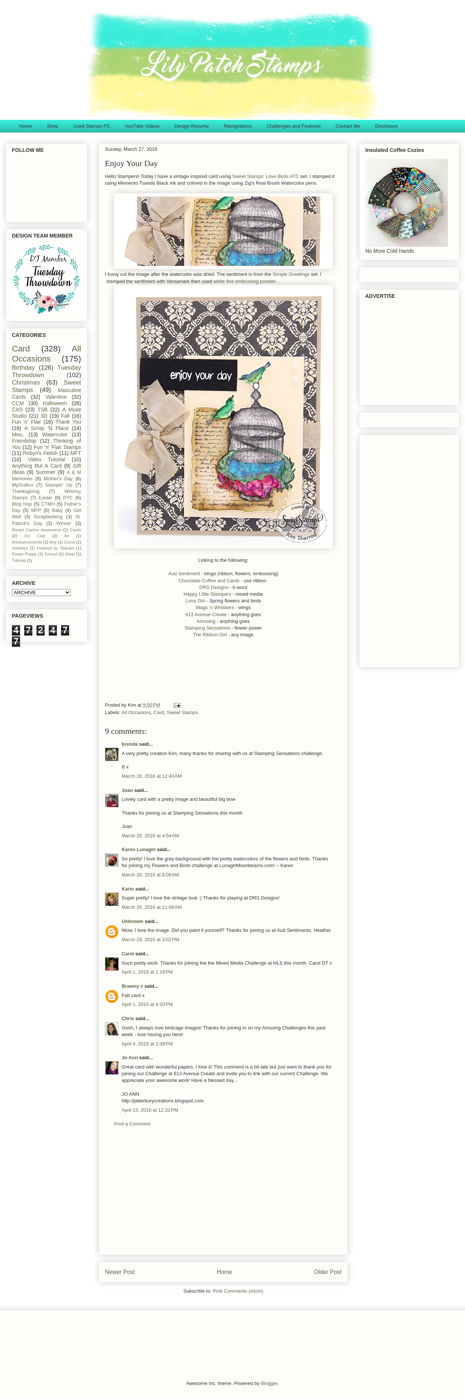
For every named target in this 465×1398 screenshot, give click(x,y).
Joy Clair (35, 536)
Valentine (56, 397)
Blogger (269, 1383)
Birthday (23, 367)
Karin (128, 889)
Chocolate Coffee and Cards (209, 580)
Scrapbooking (48, 516)
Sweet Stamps (182, 712)
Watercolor (54, 434)
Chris (128, 1018)
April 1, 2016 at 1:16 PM (147, 972)
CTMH (48, 504)
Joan (127, 790)
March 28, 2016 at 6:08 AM (150, 875)
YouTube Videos (142, 126)
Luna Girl (195, 601)
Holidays (20, 548)
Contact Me (348, 126)
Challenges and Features (294, 126)
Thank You (68, 422)
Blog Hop (22, 504)
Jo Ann (130, 1057)
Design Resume (191, 126)
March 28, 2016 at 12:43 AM (152, 776)
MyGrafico (22, 485)
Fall (65, 416)
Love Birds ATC (282, 176)
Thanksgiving (25, 491)
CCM (18, 403)
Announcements (27, 542)
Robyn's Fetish (40, 453)
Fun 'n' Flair (26, 422)
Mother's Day (58, 478)
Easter (45, 497)
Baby (57, 510)
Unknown (133, 921)
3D (44, 416)
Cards (75, 530)
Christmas (26, 382)
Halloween (55, 403)
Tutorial (19, 560)
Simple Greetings (292, 274)
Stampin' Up (58, 485)
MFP (36, 510)
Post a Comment (132, 1124)
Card (159, 712)
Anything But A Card (37, 466)
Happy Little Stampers (207, 594)
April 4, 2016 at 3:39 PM (147, 1044)
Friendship (24, 441)
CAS (17, 410)
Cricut (69, 542)
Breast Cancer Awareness (36, 530)
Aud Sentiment (184, 573)
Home (25, 126)
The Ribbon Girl (210, 634)
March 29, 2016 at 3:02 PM (150, 939)
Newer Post (120, 1272)
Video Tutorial (46, 459)
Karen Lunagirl (139, 849)
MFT (75, 453)
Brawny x (132, 986)
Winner (63, 523)
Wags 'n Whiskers (215, 607)
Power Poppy (24, 554)
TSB (43, 410)
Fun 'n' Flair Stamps (57, 447)
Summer (45, 472)
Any (53, 542)
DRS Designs (213, 587)
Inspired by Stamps (55, 548)
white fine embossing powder (245, 281)
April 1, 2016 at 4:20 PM (147, 1004)
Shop (52, 126)
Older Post (327, 1272)
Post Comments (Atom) (238, 1291)
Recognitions (238, 126)
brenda (130, 744)
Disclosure (386, 126)
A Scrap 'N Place (47, 428)
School (51, 554)
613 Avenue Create (206, 614)
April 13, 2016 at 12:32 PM (150, 1110)
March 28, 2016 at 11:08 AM (152, 907)
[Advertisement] (240, 675)
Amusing (205, 621)
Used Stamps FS (91, 126)
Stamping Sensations (208, 628)
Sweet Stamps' (247, 176)
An (66, 536)
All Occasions (136, 712)
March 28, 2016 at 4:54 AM (150, 835)
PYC (68, 497)
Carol (128, 953)
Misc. (18, 434)
